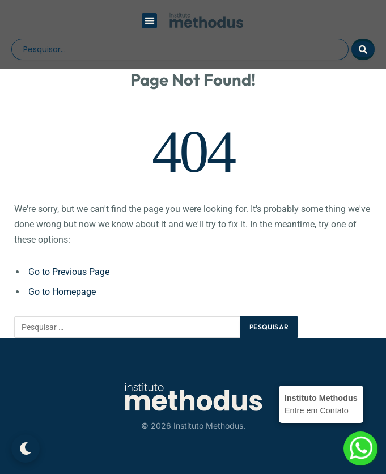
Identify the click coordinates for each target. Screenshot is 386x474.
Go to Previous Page (68, 271)
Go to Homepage (62, 291)
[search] (180, 49)
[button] (149, 20)
